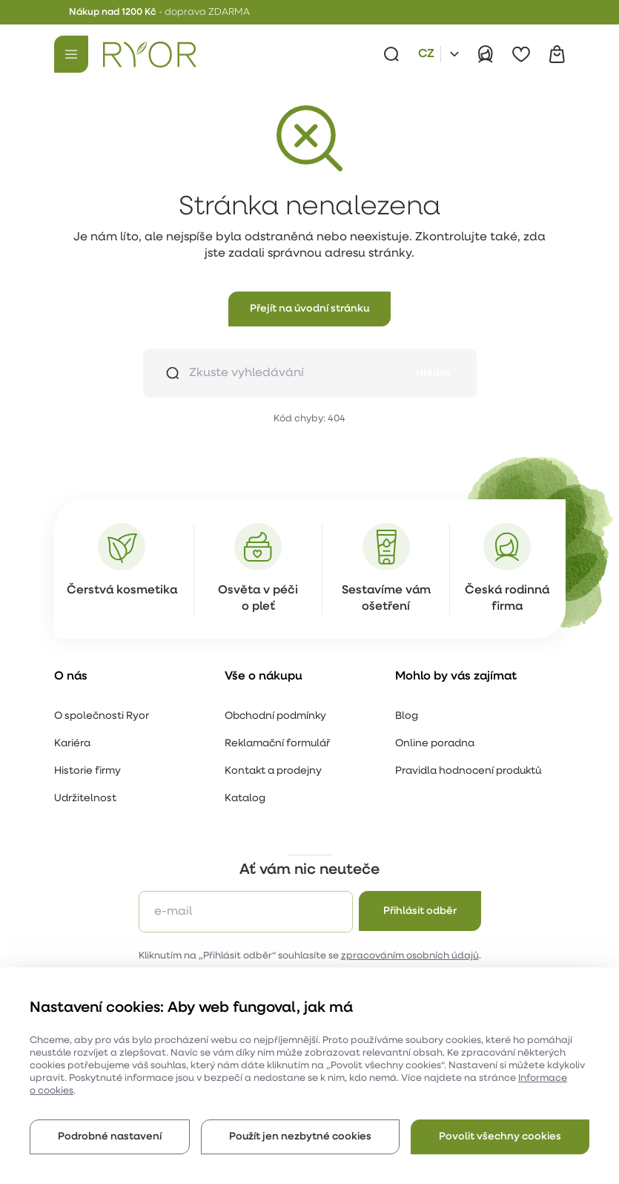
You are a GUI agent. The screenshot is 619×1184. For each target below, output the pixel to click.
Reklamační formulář (277, 743)
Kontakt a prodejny (273, 771)
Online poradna (434, 743)
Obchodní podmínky (275, 716)
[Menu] (71, 54)
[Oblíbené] (521, 54)
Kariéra (72, 743)
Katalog (245, 798)
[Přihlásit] (485, 54)
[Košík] (557, 54)
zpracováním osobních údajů (410, 956)
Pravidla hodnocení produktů (468, 771)
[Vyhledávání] (391, 54)
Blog (406, 716)
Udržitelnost (85, 798)
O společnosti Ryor (101, 716)
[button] (309, 309)
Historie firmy (87, 771)
